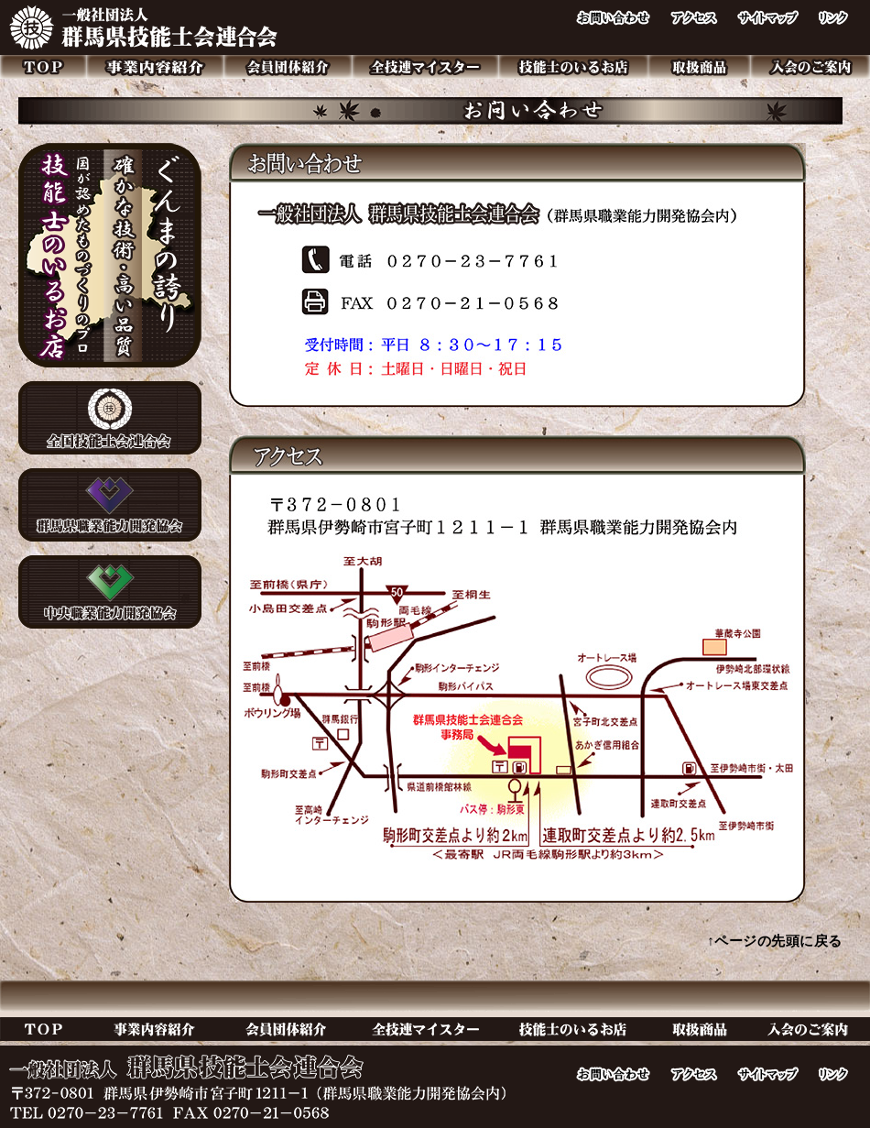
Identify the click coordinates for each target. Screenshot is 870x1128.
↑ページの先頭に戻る (775, 940)
